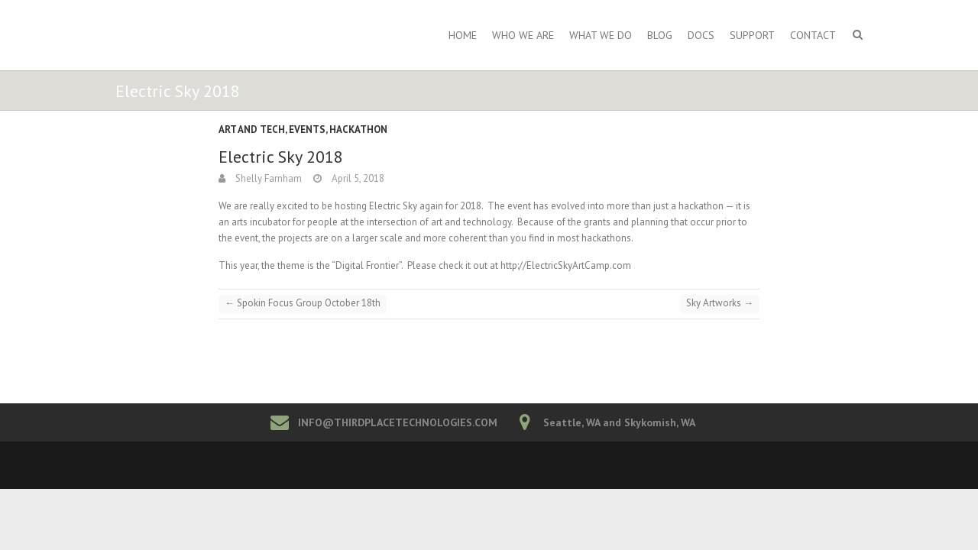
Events (307, 129)
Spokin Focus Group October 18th (303, 302)
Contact (813, 35)
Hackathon (358, 129)
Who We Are (523, 35)
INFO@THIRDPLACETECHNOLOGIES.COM (397, 422)
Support (752, 35)
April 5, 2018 (356, 178)
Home (463, 35)
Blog (659, 35)
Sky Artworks (719, 302)
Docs (701, 35)
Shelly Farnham (267, 178)
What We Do (600, 35)
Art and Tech (252, 129)
